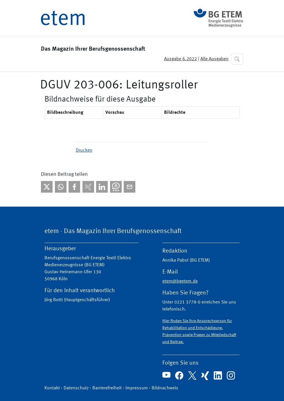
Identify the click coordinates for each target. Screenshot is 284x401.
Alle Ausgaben (214, 59)
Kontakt (52, 388)
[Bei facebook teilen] (74, 187)
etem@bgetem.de (180, 281)
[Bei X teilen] (47, 187)
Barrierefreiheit (107, 388)
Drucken (84, 150)
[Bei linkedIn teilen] (102, 187)
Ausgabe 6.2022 (180, 59)
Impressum (136, 388)
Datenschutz (76, 388)
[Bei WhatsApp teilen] (60, 187)
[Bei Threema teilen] (116, 187)
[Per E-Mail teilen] (129, 187)
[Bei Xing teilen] (88, 187)
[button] (237, 59)
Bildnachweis (165, 388)
